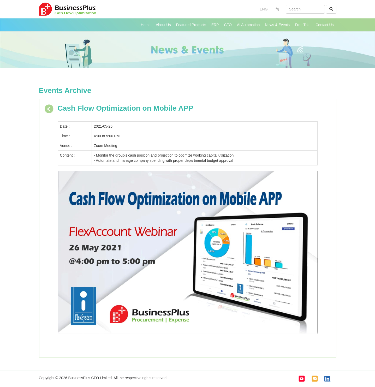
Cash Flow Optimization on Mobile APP (125, 108)
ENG (263, 9)
